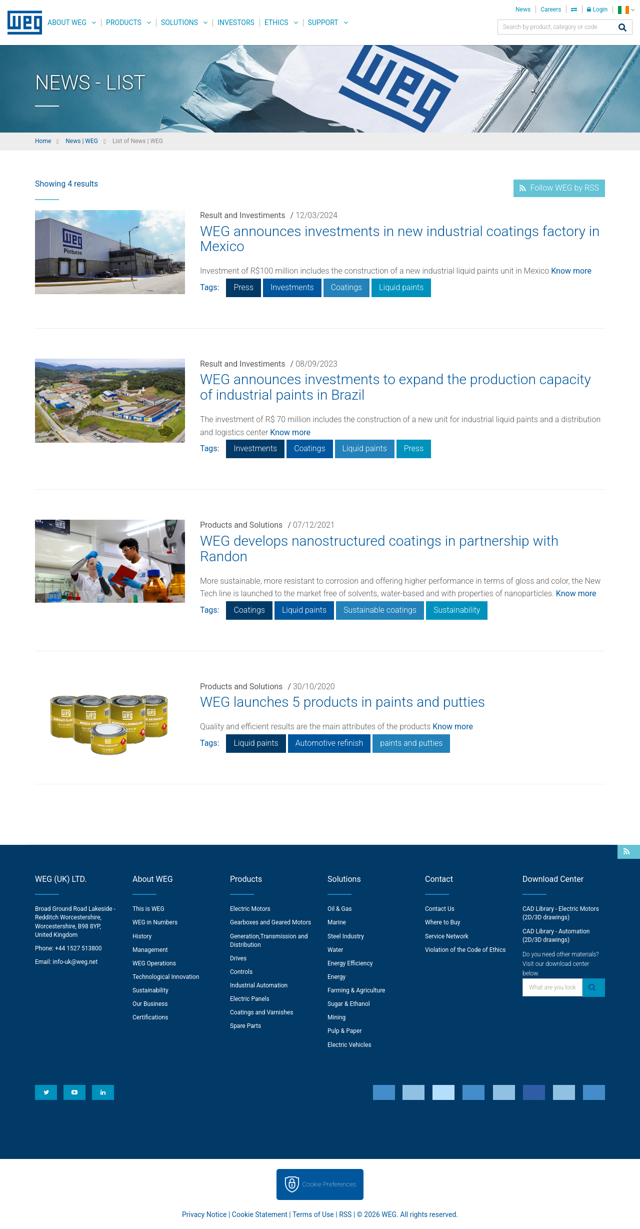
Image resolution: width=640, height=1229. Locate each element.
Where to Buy (442, 922)
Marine (337, 922)
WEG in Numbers (155, 922)
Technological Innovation (165, 976)
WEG (21, 22)
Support (323, 23)
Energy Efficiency (350, 963)
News (523, 9)
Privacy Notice (204, 1214)
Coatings (346, 287)
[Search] (622, 28)
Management (150, 949)
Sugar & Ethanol (349, 1003)
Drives (238, 958)
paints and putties (411, 743)
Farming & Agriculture (356, 990)
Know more (571, 271)
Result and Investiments (243, 215)
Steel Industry (346, 936)
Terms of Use (313, 1214)
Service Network (446, 936)
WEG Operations (154, 963)
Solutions (179, 23)
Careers (550, 9)
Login (597, 9)
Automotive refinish (330, 743)
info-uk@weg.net (75, 961)
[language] (626, 10)
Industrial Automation (259, 985)
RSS (345, 1214)
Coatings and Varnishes (261, 1012)
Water (335, 949)
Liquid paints (401, 287)
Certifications (150, 1017)
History (142, 936)
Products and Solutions (241, 525)
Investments (292, 287)
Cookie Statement (260, 1214)
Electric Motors (250, 908)
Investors (236, 23)
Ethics (276, 23)
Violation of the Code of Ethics (465, 949)
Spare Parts (245, 1025)
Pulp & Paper (345, 1030)
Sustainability (457, 610)
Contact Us (439, 908)
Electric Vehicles (350, 1044)
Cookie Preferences (329, 1184)
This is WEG (148, 908)
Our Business (150, 1003)
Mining (337, 1017)
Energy (337, 976)
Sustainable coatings (380, 610)
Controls (241, 971)
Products (124, 23)
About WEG (67, 23)
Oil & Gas (340, 908)
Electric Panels (250, 998)
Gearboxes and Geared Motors (270, 922)
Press (244, 287)
